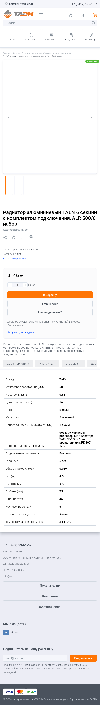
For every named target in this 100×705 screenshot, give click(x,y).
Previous (8, 116)
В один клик (50, 303)
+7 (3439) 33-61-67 (84, 4)
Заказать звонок (12, 551)
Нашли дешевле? (50, 312)
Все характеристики (14, 258)
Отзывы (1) (73, 363)
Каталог (11, 39)
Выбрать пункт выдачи (20, 332)
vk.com (15, 632)
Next (92, 116)
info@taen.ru (10, 576)
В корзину (50, 295)
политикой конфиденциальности (22, 668)
